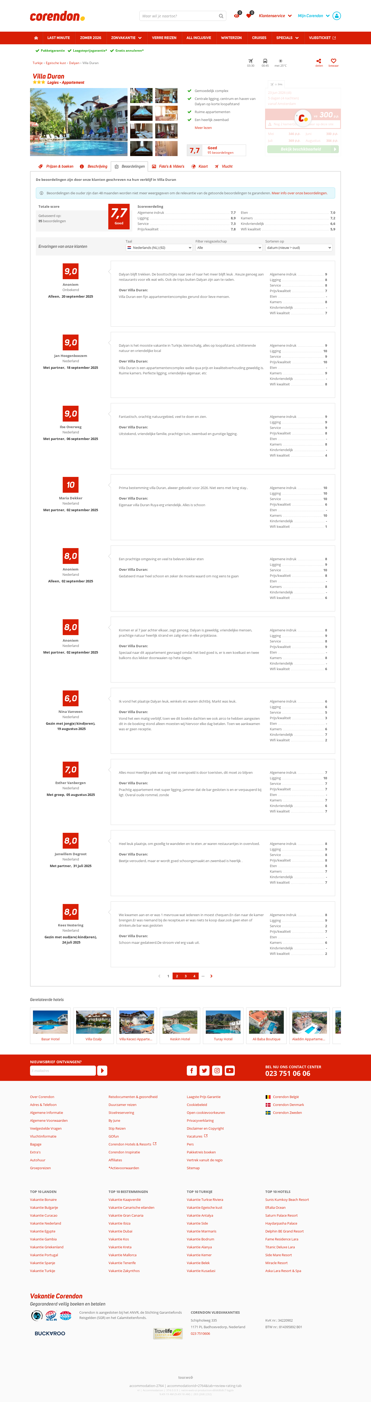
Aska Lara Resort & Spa (283, 1270)
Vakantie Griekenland (47, 1247)
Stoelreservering (121, 1112)
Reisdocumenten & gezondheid (133, 1096)
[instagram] (217, 1070)
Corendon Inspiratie (124, 1152)
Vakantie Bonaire (43, 1199)
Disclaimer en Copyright (205, 1128)
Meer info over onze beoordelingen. (300, 193)
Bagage (35, 1144)
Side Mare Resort (278, 1255)
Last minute (58, 37)
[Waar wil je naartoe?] (182, 16)
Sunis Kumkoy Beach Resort (287, 1199)
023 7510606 (200, 1333)
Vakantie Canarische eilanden (131, 1207)
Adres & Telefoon (43, 1104)
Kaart (203, 166)
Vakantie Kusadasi (201, 1270)
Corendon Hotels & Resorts (130, 1144)
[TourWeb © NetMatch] (185, 1377)
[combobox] (182, 16)
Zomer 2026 (90, 37)
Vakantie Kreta (120, 1247)
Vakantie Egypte (42, 1231)
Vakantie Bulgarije (44, 1207)
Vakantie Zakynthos (124, 1270)
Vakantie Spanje (42, 1262)
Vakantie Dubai (120, 1231)
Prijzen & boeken (60, 166)
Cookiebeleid (197, 1104)
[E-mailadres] (63, 1071)
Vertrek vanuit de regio (205, 1160)
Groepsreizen (40, 1168)
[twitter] (204, 1070)
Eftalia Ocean (275, 1207)
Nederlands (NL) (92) (146, 247)
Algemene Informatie (46, 1112)
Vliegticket (320, 37)
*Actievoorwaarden (124, 1168)
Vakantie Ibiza (119, 1223)
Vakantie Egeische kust (204, 1207)
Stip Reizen (117, 1128)
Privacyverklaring (200, 1120)
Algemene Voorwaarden (49, 1120)
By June (114, 1120)
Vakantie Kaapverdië (125, 1199)
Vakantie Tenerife (122, 1262)
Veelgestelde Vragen (46, 1128)
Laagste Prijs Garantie (204, 1096)
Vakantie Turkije (42, 1270)
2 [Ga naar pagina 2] (177, 976)
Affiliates (115, 1160)
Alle (200, 247)
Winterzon (231, 37)
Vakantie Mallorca (122, 1255)
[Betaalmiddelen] (49, 1333)
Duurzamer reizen (122, 1104)
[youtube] (230, 1070)
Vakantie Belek (198, 1262)
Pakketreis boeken (201, 1152)
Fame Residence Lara (281, 1239)
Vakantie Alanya (199, 1247)
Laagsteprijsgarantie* (90, 50)
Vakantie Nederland (45, 1223)
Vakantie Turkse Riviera (205, 1199)
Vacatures (194, 1136)
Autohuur (37, 1160)
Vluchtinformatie (43, 1136)
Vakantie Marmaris (201, 1231)
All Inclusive (199, 37)
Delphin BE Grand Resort (284, 1231)
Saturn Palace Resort (281, 1215)
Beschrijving (98, 166)
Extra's (35, 1152)
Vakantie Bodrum (200, 1239)
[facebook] (192, 1070)
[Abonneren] (102, 1071)
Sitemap (193, 1168)
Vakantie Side (197, 1223)
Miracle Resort (276, 1262)
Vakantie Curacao (43, 1215)
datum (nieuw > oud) (283, 247)
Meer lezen (203, 127)
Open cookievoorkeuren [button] (206, 1112)
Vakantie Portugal (44, 1255)
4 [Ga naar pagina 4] (194, 976)
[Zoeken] (221, 16)
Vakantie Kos (119, 1239)
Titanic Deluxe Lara (280, 1247)
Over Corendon (42, 1096)
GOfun (114, 1136)
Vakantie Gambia (43, 1239)
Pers (190, 1144)
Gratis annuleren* (129, 50)
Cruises (259, 37)
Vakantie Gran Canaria (126, 1215)
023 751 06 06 (287, 1073)
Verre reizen (164, 37)
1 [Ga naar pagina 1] (168, 976)
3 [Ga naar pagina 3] (186, 976)
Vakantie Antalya (200, 1215)
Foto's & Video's (171, 166)
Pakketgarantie (53, 50)
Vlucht (227, 166)
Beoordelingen (133, 166)
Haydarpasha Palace (281, 1223)
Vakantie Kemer (199, 1255)
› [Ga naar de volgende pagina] (211, 979)
